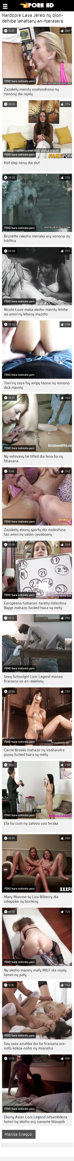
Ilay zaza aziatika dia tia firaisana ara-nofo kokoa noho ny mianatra (35, 1045)
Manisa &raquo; (19, 1134)
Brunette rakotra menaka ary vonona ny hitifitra (37, 238)
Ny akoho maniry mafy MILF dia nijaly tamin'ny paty (35, 972)
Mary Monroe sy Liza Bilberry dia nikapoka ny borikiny (31, 899)
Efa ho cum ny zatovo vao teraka (31, 823)
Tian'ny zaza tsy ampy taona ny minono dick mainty (37, 385)
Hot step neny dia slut (22, 163)
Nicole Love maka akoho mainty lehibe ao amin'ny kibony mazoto (36, 311)
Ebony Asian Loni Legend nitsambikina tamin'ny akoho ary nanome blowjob (35, 1119)
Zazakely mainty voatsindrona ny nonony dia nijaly (31, 91)
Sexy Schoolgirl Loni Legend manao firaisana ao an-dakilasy (33, 678)
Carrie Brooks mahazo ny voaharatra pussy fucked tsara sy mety (34, 752)
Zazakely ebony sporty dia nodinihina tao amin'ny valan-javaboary (35, 532)
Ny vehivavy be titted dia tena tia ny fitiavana (33, 458)
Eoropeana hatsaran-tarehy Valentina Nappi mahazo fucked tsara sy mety (35, 605)
